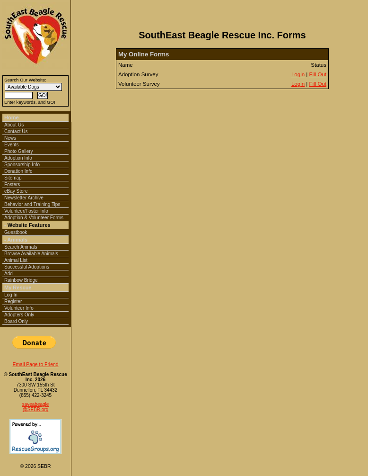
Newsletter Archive (24, 197)
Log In (11, 294)
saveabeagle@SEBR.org (35, 407)
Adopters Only (19, 314)
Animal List (15, 260)
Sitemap (13, 177)
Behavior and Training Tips (32, 204)
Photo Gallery (18, 151)
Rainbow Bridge (21, 280)
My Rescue (17, 287)
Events (11, 144)
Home (11, 117)
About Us (14, 124)
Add (8, 273)
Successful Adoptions (26, 266)
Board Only (16, 321)
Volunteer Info (19, 308)
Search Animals (20, 247)
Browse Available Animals (31, 253)
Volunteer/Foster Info (26, 211)
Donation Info (18, 171)
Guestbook (15, 232)
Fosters (12, 184)
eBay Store (15, 191)
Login (298, 74)
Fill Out (317, 74)
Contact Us (15, 131)
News (10, 138)
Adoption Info (18, 158)
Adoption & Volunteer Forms (33, 217)
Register (13, 301)
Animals (17, 239)
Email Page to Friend (35, 364)
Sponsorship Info (22, 164)
